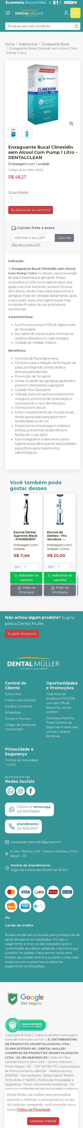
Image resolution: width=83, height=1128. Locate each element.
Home (10, 44)
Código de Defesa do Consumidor (20, 727)
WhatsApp (13, 712)
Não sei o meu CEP (26, 245)
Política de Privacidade (33, 1109)
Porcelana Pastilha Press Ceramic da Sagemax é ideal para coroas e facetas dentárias (62, 727)
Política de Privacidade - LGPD (21, 762)
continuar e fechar (43, 1121)
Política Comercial (18, 706)
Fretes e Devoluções (20, 700)
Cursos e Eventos (18, 718)
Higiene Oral (28, 44)
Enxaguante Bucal (55, 44)
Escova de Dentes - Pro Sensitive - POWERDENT (57, 536)
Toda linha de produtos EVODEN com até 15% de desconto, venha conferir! (60, 703)
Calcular (64, 238)
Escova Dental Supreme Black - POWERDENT (25, 536)
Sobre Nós (13, 694)
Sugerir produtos (22, 634)
